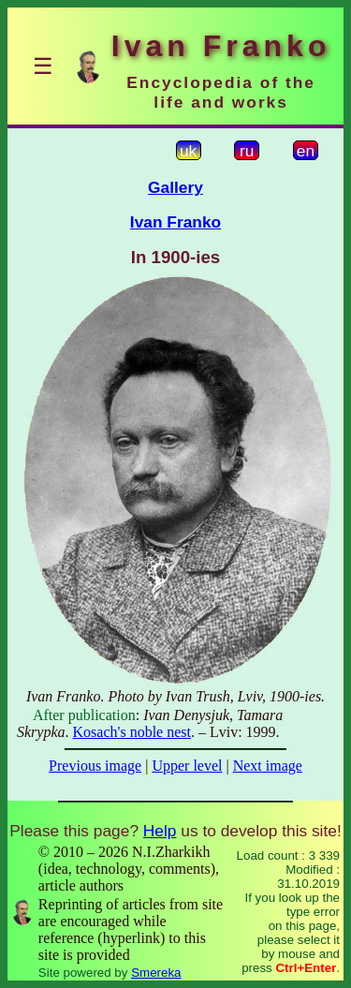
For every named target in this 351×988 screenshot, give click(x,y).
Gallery (175, 187)
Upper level (187, 766)
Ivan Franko (175, 222)
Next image (267, 766)
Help (160, 830)
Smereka (156, 973)
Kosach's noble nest (132, 732)
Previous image (95, 766)
